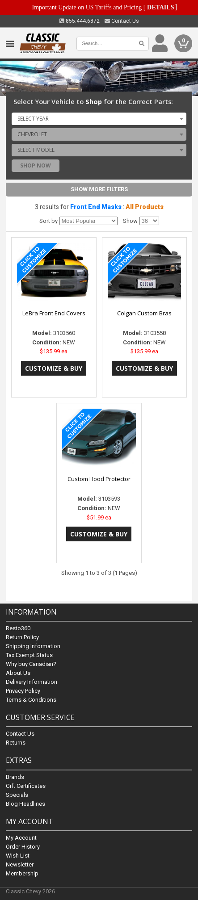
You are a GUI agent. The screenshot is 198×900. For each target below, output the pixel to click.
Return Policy (22, 637)
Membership (22, 873)
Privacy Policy (23, 691)
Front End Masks (96, 206)
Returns (15, 743)
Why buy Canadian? (31, 664)
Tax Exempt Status (29, 655)
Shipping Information (33, 646)
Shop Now (35, 165)
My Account (21, 837)
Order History (23, 846)
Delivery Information (31, 682)
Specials (17, 794)
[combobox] (99, 119)
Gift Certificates (26, 786)
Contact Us (122, 21)
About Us (18, 673)
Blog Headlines (25, 803)
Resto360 (18, 628)
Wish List (17, 855)
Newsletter (20, 864)
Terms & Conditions (31, 700)
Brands (15, 777)
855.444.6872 (79, 21)
